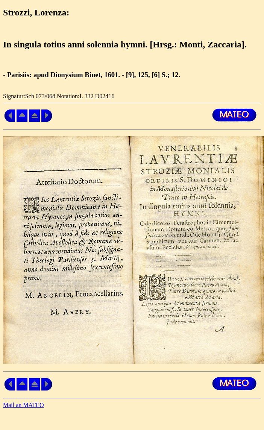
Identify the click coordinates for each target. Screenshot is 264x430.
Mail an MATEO (23, 405)
